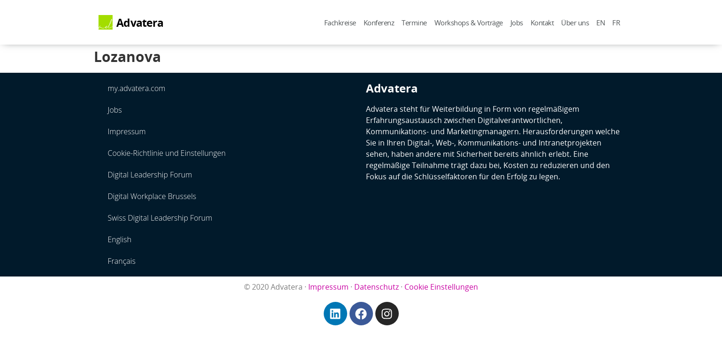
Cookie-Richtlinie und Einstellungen (167, 153)
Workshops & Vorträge (468, 22)
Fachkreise (340, 22)
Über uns (575, 22)
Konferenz (379, 22)
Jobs (516, 22)
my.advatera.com (137, 88)
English (120, 239)
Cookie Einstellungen (441, 287)
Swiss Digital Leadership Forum (160, 218)
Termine (414, 22)
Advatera (139, 22)
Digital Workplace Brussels (152, 196)
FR (616, 22)
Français (122, 261)
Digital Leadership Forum (150, 174)
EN (600, 22)
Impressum (127, 131)
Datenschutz (376, 287)
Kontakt (542, 22)
